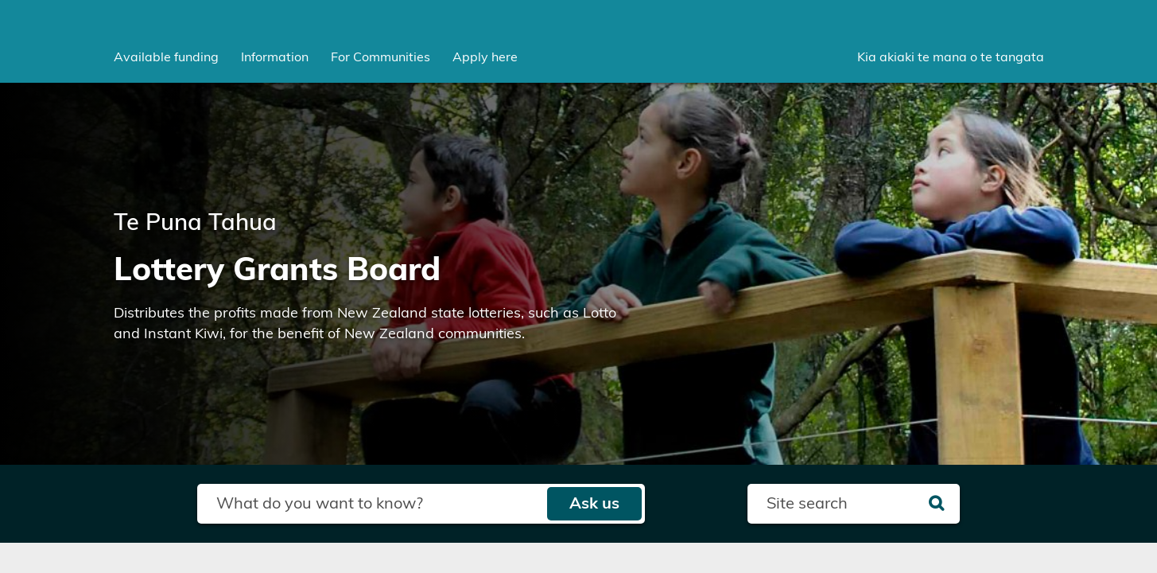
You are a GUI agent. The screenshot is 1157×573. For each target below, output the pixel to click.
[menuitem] (166, 57)
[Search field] (371, 503)
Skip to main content (0, 0)
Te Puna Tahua (195, 223)
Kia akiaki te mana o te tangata (950, 57)
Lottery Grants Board (277, 270)
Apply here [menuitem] (485, 57)
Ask (594, 504)
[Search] (936, 503)
